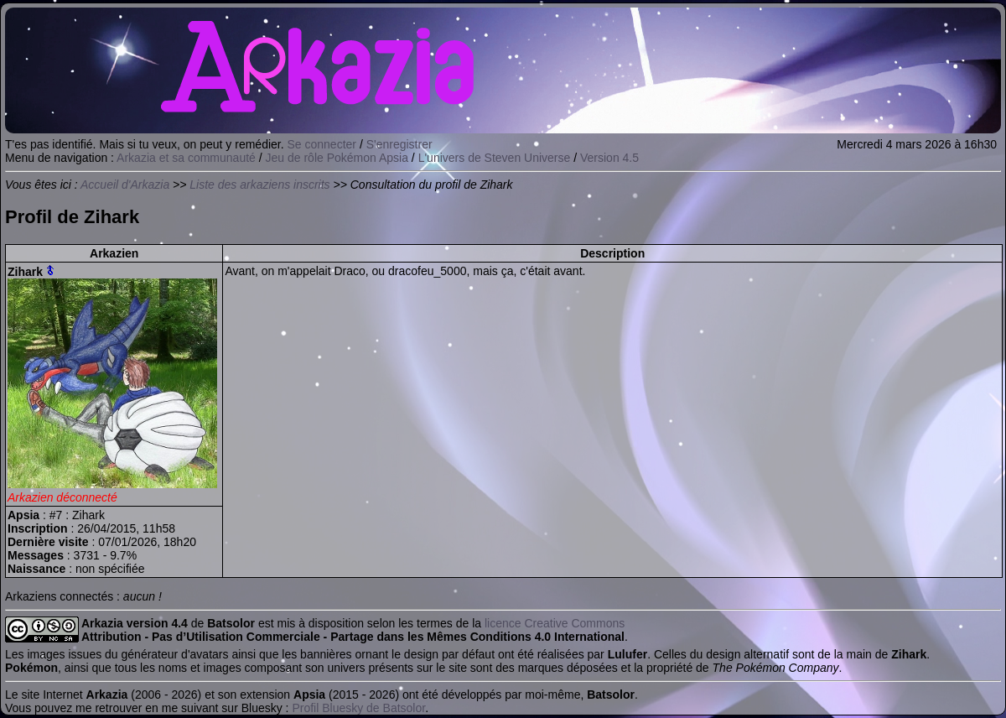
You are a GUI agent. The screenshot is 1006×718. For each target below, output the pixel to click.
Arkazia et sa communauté (186, 157)
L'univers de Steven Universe (494, 157)
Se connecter (322, 144)
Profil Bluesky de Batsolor (358, 708)
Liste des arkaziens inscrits (259, 184)
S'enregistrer (399, 144)
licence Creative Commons (555, 623)
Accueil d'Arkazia (124, 184)
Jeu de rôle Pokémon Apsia (337, 157)
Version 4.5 (609, 157)
